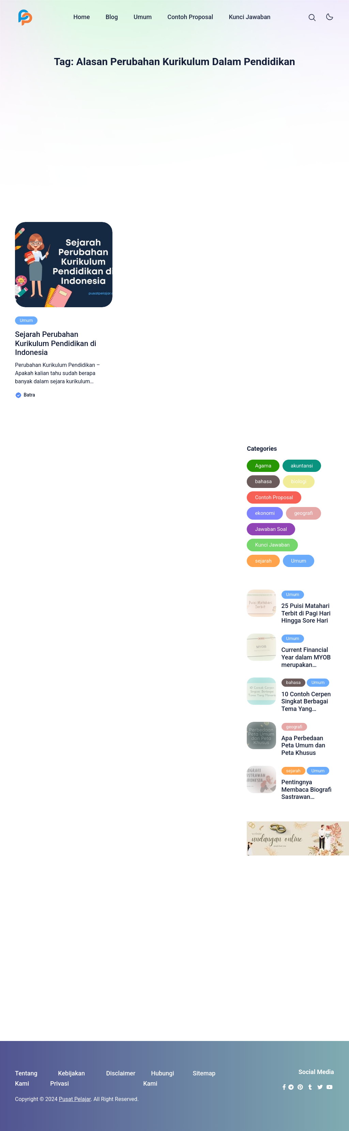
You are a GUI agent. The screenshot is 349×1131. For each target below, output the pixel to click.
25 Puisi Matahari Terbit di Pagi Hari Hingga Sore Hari (306, 613)
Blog (112, 17)
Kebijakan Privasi (67, 1078)
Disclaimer (121, 1073)
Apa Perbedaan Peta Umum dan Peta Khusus (303, 745)
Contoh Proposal (190, 17)
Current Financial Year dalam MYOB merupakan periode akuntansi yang (306, 657)
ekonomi (265, 513)
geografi (303, 513)
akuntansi (302, 466)
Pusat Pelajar (75, 1099)
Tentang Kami (26, 1078)
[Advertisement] (174, 141)
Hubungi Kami (158, 1078)
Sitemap (204, 1073)
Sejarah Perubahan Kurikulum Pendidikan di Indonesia (55, 343)
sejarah (263, 561)
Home (81, 17)
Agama (263, 466)
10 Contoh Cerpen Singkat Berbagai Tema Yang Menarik (306, 701)
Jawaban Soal (271, 529)
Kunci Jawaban (249, 17)
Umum (143, 17)
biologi (298, 481)
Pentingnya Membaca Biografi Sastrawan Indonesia (307, 789)
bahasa (263, 481)
